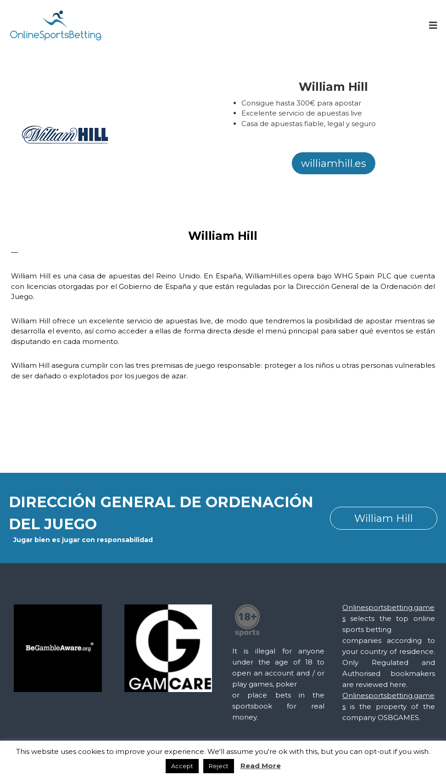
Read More (260, 765)
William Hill (383, 518)
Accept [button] (182, 766)
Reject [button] (219, 766)
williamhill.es (333, 163)
